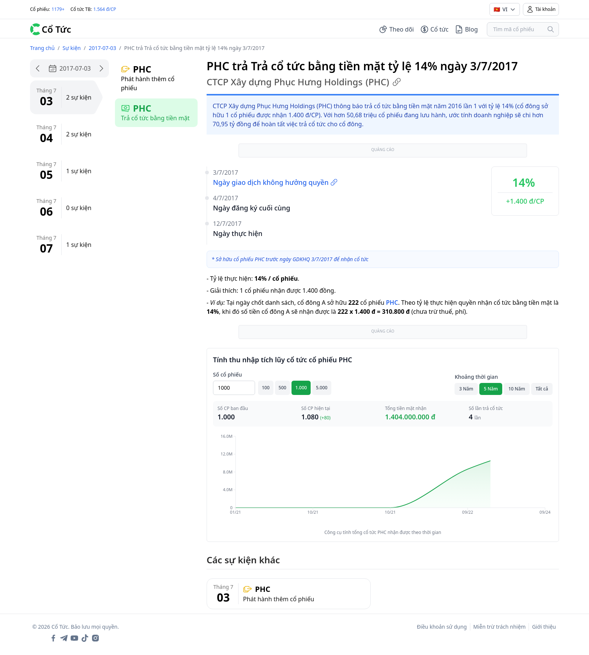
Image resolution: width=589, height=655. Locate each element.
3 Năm (466, 389)
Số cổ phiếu (227, 374)
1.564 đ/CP (105, 9)
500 (283, 387)
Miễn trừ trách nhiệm (499, 626)
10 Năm (516, 389)
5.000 (322, 387)
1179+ (57, 9)
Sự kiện (72, 47)
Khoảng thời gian (476, 376)
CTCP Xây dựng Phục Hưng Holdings (304, 82)
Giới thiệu (544, 626)
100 (266, 387)
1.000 (301, 387)
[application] (383, 479)
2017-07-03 (102, 47)
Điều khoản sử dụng (442, 626)
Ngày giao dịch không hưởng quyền (275, 182)
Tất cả (542, 389)
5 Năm (491, 389)
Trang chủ (42, 47)
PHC (392, 302)
